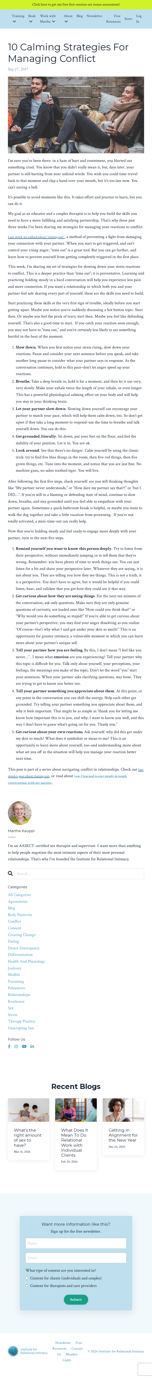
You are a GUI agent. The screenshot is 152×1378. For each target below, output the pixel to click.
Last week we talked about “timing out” (42, 237)
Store (128, 19)
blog (11, 915)
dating (13, 948)
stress (12, 1022)
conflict (14, 928)
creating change (22, 942)
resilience (16, 1008)
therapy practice (21, 1028)
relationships (19, 1002)
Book (32, 19)
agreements (18, 908)
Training (18, 19)
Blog (80, 16)
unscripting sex (21, 1035)
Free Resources (113, 19)
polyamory (16, 995)
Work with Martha (48, 19)
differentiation (20, 962)
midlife (14, 982)
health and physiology (26, 968)
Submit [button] (76, 1307)
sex (11, 1015)
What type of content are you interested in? (61, 1278)
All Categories (19, 902)
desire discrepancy (23, 955)
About (68, 19)
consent (14, 935)
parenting (16, 988)
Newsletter (94, 16)
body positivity (20, 922)
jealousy (14, 975)
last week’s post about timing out (43, 783)
